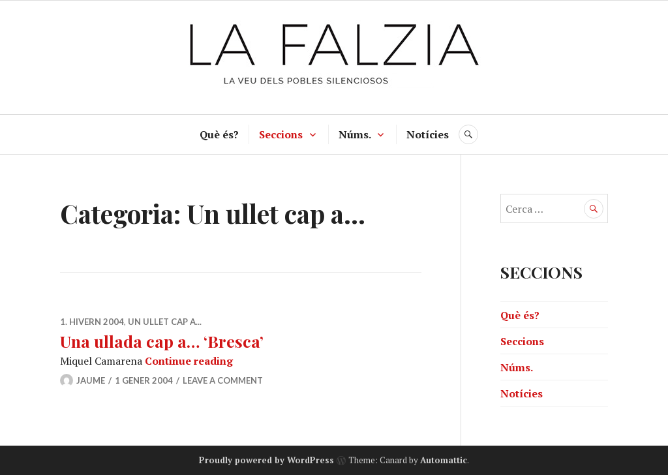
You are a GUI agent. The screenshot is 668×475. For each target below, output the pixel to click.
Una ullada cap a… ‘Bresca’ (162, 341)
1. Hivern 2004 (92, 321)
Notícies (427, 134)
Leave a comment (223, 380)
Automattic (443, 460)
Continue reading (189, 361)
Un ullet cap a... (165, 321)
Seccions (281, 134)
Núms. (355, 134)
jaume (90, 380)
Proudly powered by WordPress (266, 460)
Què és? (219, 134)
